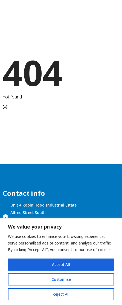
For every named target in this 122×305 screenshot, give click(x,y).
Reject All (61, 294)
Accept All (61, 264)
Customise (61, 279)
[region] (61, 261)
